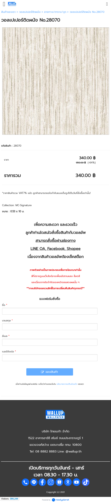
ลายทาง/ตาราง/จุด (55, 12)
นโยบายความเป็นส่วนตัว (67, 384)
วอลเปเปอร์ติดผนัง (30, 12)
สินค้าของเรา (8, 12)
